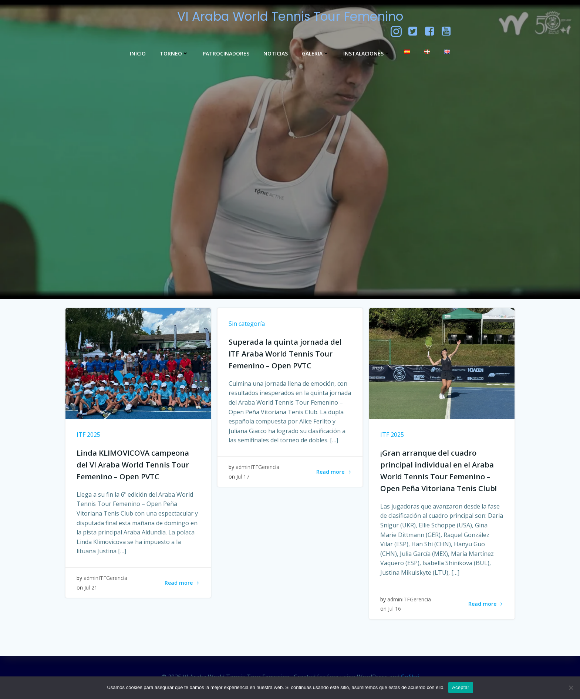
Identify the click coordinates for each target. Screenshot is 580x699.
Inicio (138, 53)
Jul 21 (90, 587)
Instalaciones (366, 53)
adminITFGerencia (105, 577)
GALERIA (315, 53)
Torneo (174, 53)
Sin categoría (247, 324)
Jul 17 (242, 476)
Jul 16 (394, 608)
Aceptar (460, 687)
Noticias (275, 53)
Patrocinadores (226, 53)
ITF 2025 (88, 434)
